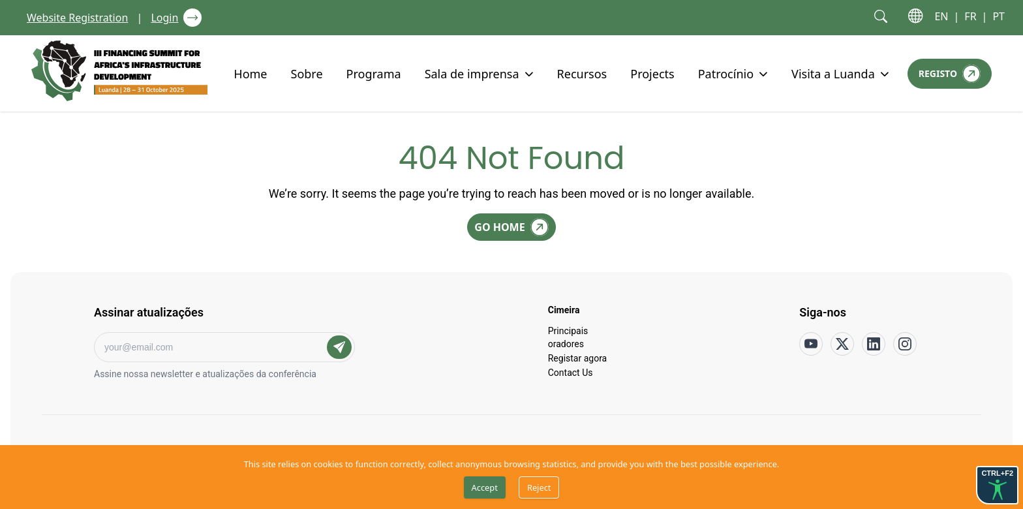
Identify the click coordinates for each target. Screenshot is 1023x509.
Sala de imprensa (472, 73)
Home (250, 73)
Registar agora (577, 357)
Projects (652, 73)
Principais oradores (568, 336)
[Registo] (950, 74)
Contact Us (570, 372)
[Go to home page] (119, 70)
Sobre (307, 73)
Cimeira (564, 309)
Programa (373, 73)
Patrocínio (726, 73)
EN (941, 16)
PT (998, 16)
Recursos (582, 73)
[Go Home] (511, 227)
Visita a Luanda (833, 73)
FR (970, 16)
